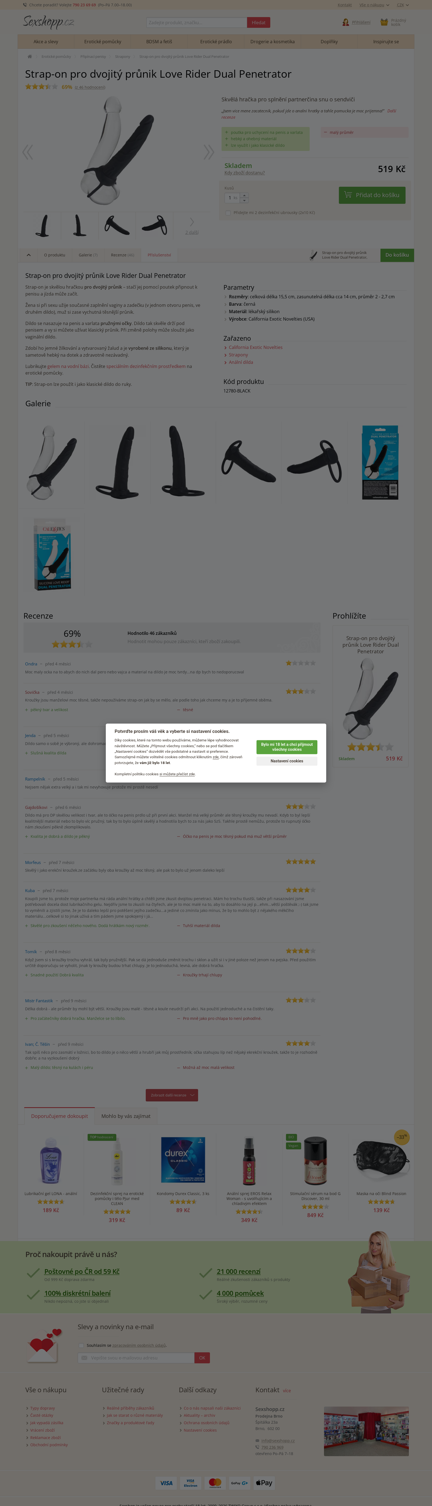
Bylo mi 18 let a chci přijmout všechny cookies (287, 747)
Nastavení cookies (287, 761)
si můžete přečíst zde (177, 774)
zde (216, 757)
